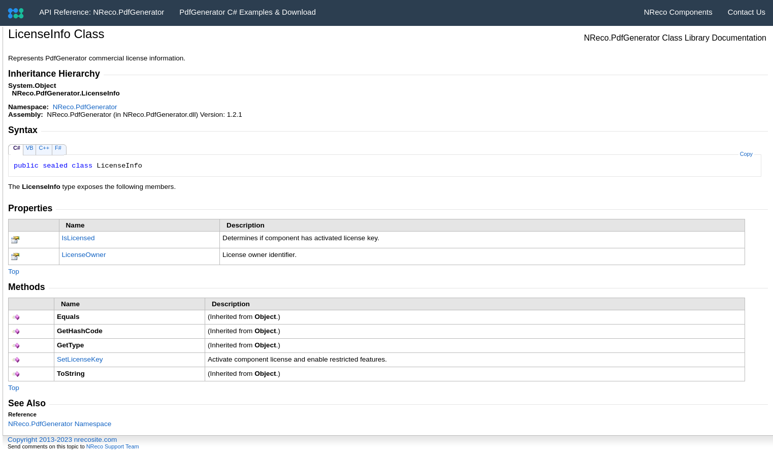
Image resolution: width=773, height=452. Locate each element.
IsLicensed (78, 238)
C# (16, 148)
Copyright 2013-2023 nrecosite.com (62, 439)
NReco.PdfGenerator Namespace (59, 424)
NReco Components (678, 12)
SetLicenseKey (80, 359)
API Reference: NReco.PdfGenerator (101, 12)
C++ (44, 148)
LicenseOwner (84, 255)
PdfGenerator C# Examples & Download (247, 12)
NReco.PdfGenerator (85, 107)
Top (13, 271)
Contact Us (746, 12)
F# (58, 148)
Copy (746, 154)
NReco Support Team (112, 446)
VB (30, 148)
